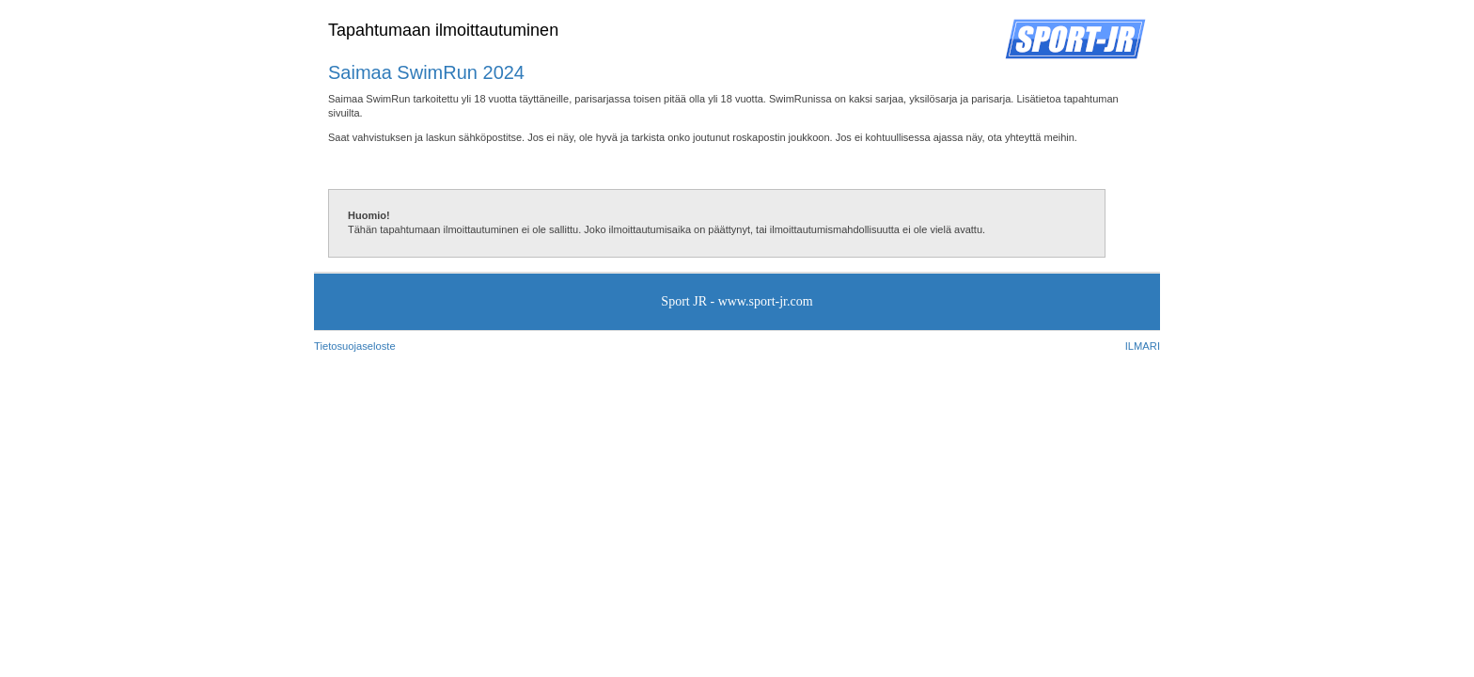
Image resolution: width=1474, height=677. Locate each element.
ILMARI (1142, 346)
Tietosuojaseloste (355, 346)
